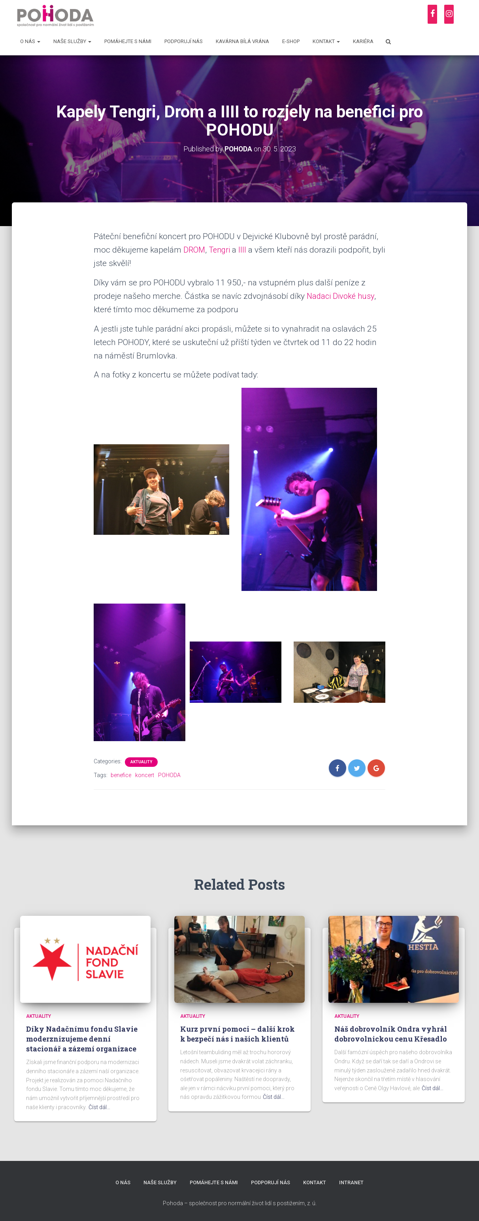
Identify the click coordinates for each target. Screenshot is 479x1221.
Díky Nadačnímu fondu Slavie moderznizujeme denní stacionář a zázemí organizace (82, 1038)
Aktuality (141, 761)
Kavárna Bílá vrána (242, 41)
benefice (121, 775)
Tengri (221, 249)
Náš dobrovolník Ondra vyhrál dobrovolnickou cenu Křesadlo (390, 1034)
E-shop (291, 41)
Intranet (352, 1183)
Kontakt (326, 41)
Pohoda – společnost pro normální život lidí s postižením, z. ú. (240, 1203)
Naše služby (72, 41)
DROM (194, 249)
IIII (245, 249)
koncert (144, 775)
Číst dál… (99, 1107)
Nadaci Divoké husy (342, 295)
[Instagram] (449, 14)
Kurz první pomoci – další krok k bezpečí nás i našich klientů (237, 1034)
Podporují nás (183, 41)
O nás (30, 41)
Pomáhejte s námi (127, 41)
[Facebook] (432, 14)
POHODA (169, 775)
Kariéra (363, 41)
